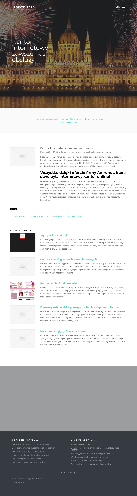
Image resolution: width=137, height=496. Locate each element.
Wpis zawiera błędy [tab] (55, 216)
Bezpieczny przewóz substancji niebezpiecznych (33, 448)
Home (36, 119)
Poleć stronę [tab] (37, 216)
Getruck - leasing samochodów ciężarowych (68, 259)
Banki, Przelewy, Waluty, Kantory (68, 119)
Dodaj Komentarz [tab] (19, 216)
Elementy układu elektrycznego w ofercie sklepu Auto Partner (80, 307)
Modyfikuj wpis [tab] (75, 216)
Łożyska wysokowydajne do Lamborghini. (30, 455)
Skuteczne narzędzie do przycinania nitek (30, 444)
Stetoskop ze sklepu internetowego (87, 460)
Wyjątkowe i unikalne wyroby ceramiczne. (89, 457)
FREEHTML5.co (19, 482)
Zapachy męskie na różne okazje (26, 458)
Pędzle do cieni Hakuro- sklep (59, 283)
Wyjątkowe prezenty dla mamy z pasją (29, 451)
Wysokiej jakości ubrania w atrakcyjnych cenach (92, 453)
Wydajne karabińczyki (54, 235)
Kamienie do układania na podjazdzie (28, 462)
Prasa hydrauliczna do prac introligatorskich (91, 464)
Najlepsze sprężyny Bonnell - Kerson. (63, 331)
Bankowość (46, 119)
